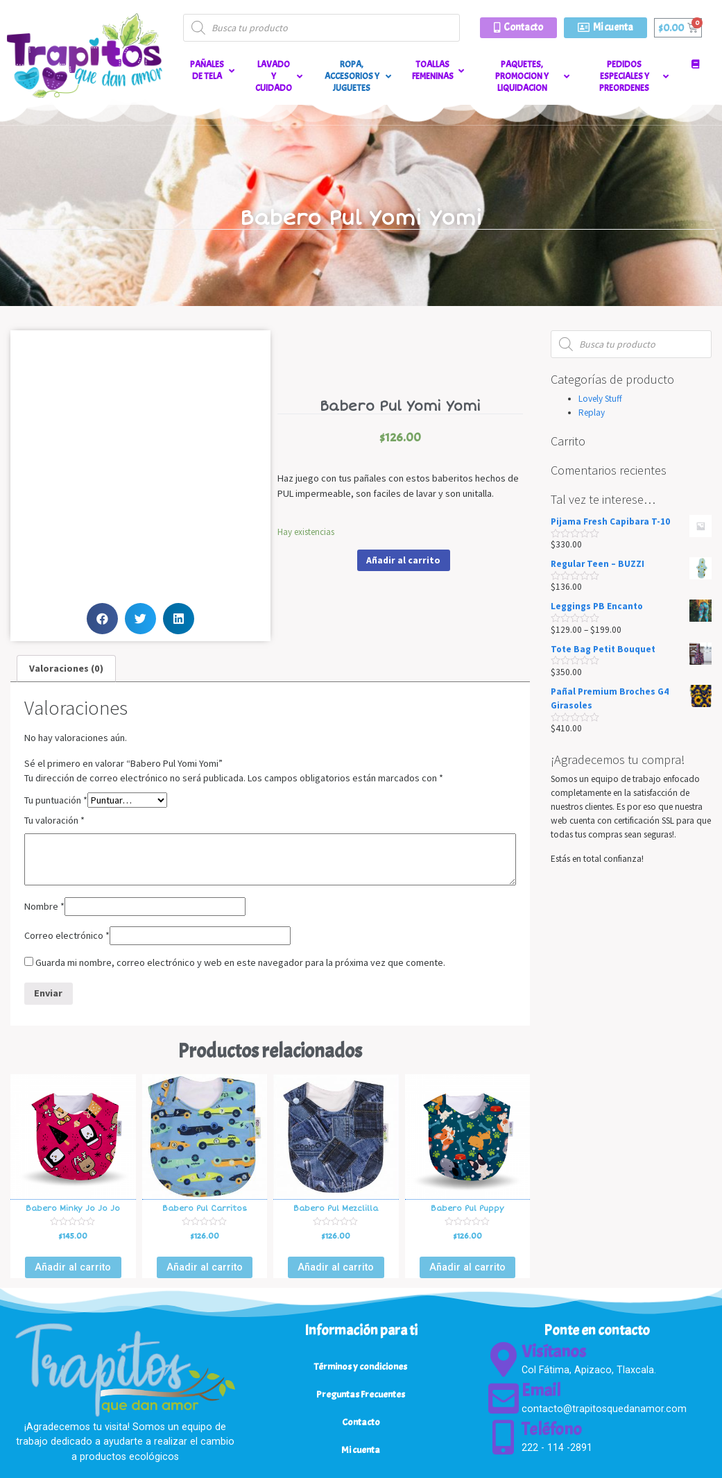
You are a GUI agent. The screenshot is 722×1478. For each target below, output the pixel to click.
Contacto (361, 1422)
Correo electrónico (67, 935)
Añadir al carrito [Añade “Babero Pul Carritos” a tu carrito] (204, 1267)
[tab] (66, 668)
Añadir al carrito (403, 560)
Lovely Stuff (600, 399)
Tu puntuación (55, 800)
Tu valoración (54, 820)
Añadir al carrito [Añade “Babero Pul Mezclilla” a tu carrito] (336, 1267)
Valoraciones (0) (66, 668)
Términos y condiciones (360, 1366)
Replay (591, 412)
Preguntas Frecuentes (360, 1394)
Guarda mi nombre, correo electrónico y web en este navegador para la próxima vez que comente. (240, 962)
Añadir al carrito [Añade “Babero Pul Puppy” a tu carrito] (467, 1267)
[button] (518, 27)
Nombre (44, 906)
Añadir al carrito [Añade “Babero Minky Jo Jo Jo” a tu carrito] (73, 1267)
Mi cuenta (360, 1449)
